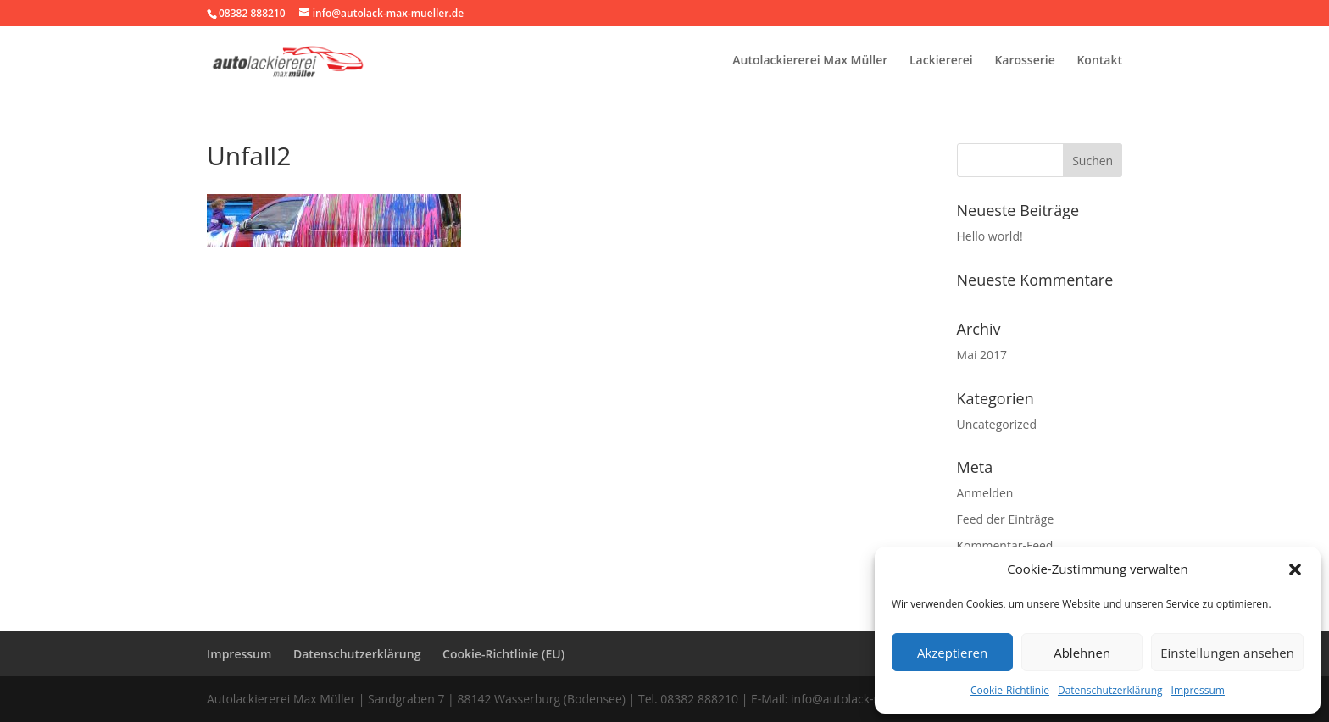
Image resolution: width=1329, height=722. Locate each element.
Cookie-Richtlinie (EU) (503, 654)
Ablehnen (1082, 652)
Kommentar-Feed (1005, 545)
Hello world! (990, 236)
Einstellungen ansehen (1227, 652)
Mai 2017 (982, 355)
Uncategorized (997, 424)
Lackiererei (941, 61)
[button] (1295, 569)
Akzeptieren (952, 652)
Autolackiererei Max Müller (809, 61)
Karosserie (1024, 61)
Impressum (1198, 690)
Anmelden (985, 493)
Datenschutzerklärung (1110, 690)
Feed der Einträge (1005, 519)
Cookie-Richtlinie (1009, 690)
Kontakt (1099, 61)
